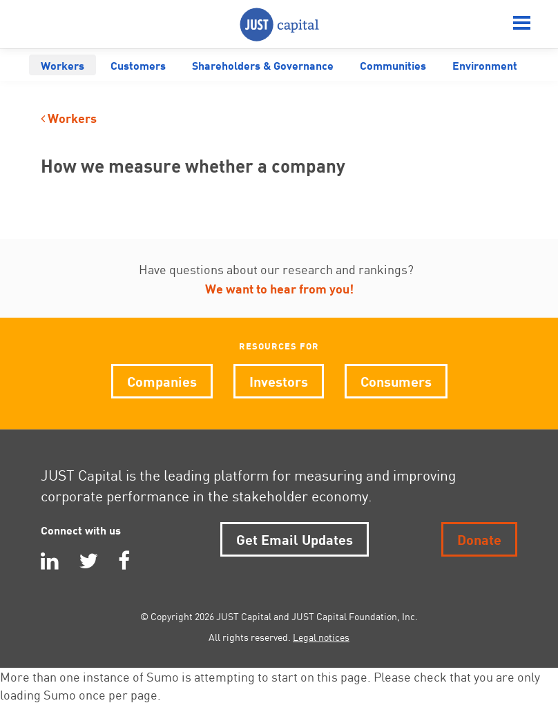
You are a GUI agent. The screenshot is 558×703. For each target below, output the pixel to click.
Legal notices (321, 637)
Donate (479, 538)
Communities (393, 64)
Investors (278, 380)
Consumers (396, 380)
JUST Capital (279, 24)
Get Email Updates (294, 538)
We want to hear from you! (279, 287)
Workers (62, 64)
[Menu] (521, 24)
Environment (484, 64)
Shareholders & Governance (263, 64)
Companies (162, 380)
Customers (138, 64)
